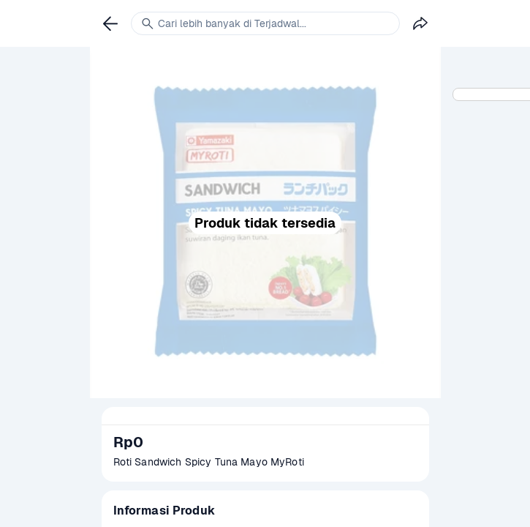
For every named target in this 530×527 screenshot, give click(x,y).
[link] (110, 23)
